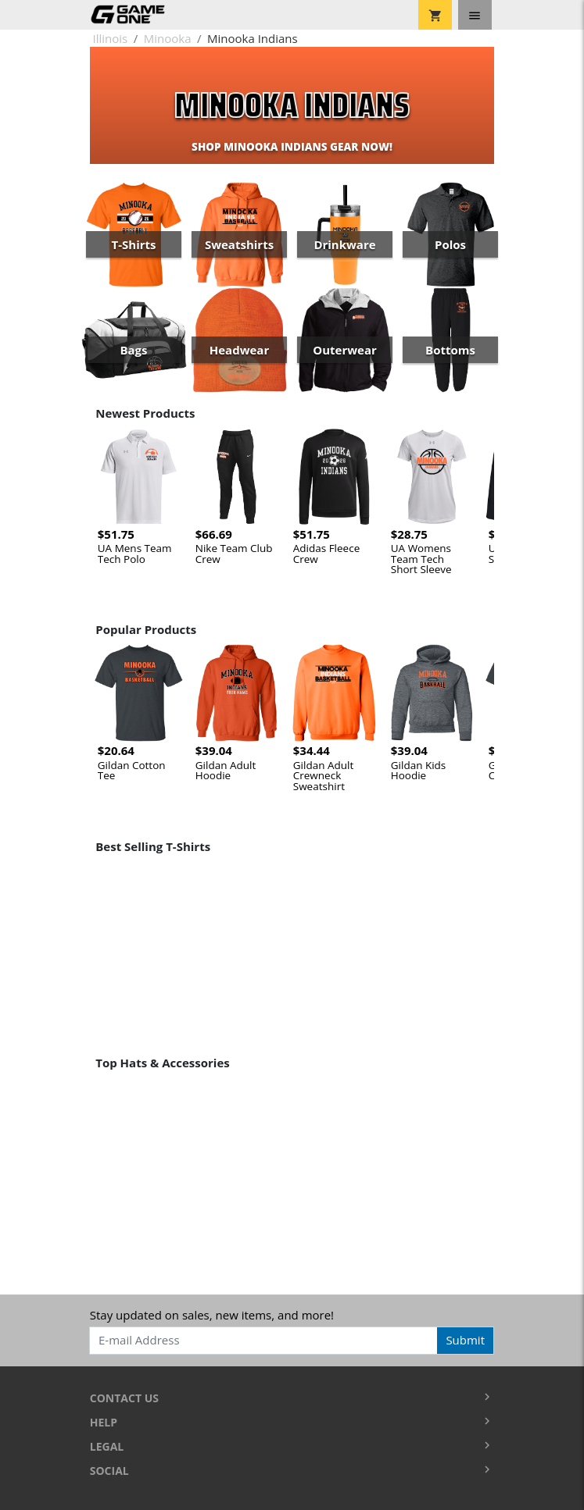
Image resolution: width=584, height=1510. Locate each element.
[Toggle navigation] (475, 15)
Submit (465, 1340)
